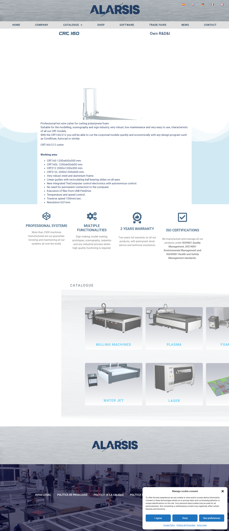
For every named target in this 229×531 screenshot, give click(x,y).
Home (16, 24)
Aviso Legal (202, 525)
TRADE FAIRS (158, 24)
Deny (185, 518)
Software (127, 24)
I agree (158, 518)
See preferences (211, 518)
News (185, 24)
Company (41, 24)
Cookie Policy (169, 525)
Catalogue (72, 25)
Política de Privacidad (186, 525)
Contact (210, 24)
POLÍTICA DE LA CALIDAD (109, 494)
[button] (222, 491)
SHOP (101, 24)
